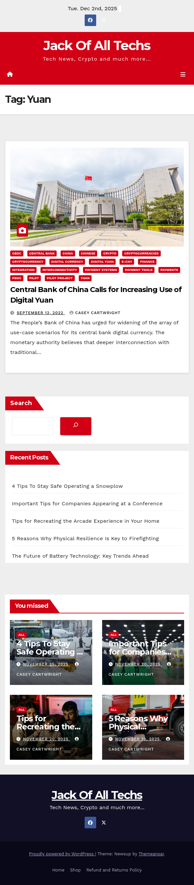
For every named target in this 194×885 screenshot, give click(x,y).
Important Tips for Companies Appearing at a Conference (87, 503)
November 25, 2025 (46, 664)
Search (21, 403)
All (21, 634)
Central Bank (42, 253)
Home (58, 870)
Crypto (109, 253)
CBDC (16, 253)
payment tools (138, 270)
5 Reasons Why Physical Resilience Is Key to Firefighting (85, 538)
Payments (169, 270)
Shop (75, 870)
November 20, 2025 (138, 664)
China (68, 253)
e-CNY (127, 261)
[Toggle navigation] (183, 74)
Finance (147, 261)
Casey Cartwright (95, 312)
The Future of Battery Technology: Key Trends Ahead (80, 556)
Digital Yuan (102, 261)
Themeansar (151, 853)
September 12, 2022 (41, 312)
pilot (34, 278)
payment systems (101, 270)
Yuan (85, 278)
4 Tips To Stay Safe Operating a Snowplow (67, 486)
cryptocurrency (27, 261)
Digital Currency (67, 261)
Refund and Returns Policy (114, 870)
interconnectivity (59, 270)
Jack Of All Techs (96, 45)
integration (23, 270)
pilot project (60, 278)
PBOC (16, 278)
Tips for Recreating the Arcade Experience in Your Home (85, 521)
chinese (88, 253)
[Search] (76, 426)
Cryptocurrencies (141, 253)
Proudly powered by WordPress (62, 853)
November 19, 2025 (138, 739)
